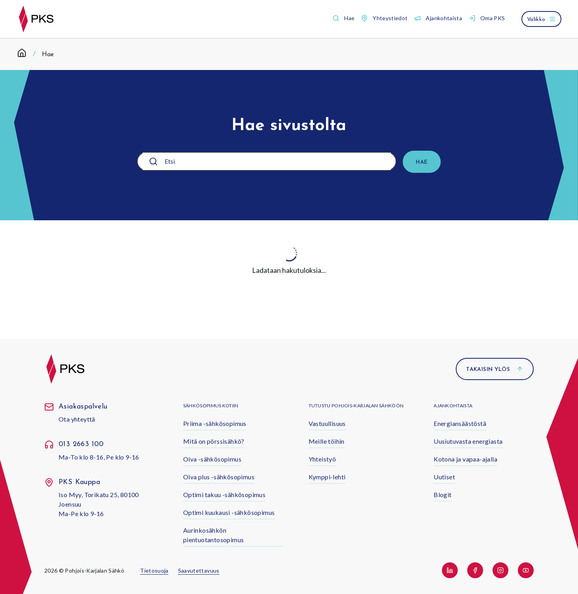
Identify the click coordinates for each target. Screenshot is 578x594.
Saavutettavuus (199, 570)
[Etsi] (271, 161)
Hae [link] (48, 54)
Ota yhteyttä (77, 419)
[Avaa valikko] (541, 19)
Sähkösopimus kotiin (211, 406)
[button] (343, 18)
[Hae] (422, 162)
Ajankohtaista (453, 406)
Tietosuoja (154, 570)
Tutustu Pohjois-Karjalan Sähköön (356, 406)
